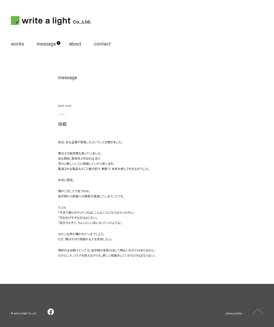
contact (102, 44)
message (46, 44)
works (17, 44)
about (75, 44)
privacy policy (234, 313)
